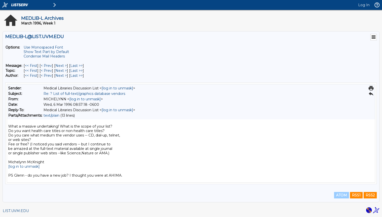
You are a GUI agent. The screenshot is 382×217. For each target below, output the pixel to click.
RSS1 (356, 195)
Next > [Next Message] (61, 65)
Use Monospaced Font (43, 47)
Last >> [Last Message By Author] (76, 75)
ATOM (341, 195)
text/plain (51, 115)
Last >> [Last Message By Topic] (76, 70)
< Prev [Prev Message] (46, 65)
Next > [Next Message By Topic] (61, 70)
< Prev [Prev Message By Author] (46, 75)
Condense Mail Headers (44, 56)
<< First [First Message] (31, 65)
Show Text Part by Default (46, 52)
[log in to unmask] (117, 88)
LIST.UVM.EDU (16, 211)
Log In (364, 5)
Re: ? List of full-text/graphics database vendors (84, 93)
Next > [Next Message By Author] (61, 75)
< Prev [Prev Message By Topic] (46, 70)
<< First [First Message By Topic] (31, 70)
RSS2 (370, 195)
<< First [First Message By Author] (31, 75)
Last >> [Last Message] (76, 65)
